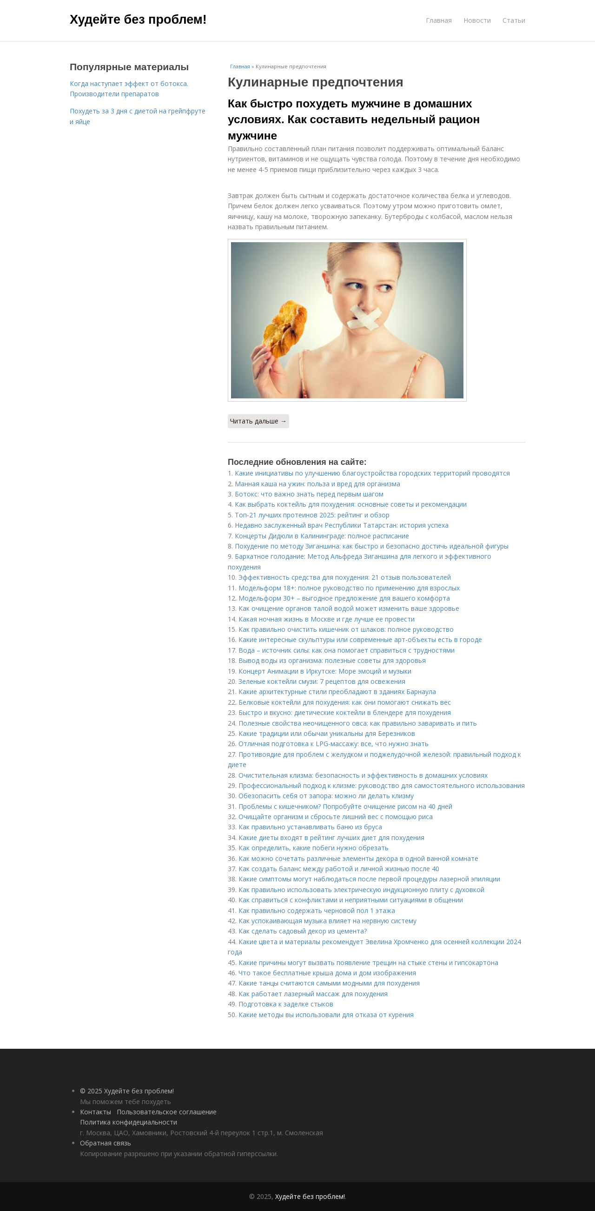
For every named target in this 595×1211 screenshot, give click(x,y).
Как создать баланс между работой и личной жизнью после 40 (338, 868)
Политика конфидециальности (128, 1122)
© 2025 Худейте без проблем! (127, 1090)
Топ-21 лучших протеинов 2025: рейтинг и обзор (312, 514)
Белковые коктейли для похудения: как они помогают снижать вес (344, 702)
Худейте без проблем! (138, 19)
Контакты (95, 1111)
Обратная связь (105, 1142)
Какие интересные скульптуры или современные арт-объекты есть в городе (360, 639)
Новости (477, 20)
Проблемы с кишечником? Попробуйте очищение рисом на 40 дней (345, 806)
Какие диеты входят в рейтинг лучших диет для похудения (331, 837)
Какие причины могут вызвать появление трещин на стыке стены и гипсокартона (368, 962)
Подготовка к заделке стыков (285, 1003)
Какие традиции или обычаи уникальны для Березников (326, 733)
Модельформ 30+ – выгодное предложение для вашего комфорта (344, 598)
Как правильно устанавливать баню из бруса (310, 826)
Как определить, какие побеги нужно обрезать (313, 847)
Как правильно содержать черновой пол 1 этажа (316, 910)
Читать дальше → (258, 421)
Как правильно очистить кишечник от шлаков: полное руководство (346, 629)
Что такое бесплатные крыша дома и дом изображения (327, 972)
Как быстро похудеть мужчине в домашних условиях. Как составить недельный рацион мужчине (354, 119)
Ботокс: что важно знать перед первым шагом (309, 494)
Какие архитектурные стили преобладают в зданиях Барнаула (337, 691)
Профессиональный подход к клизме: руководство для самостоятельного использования (381, 785)
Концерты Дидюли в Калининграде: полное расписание (322, 535)
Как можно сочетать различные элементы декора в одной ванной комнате (358, 858)
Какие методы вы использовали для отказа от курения (326, 1014)
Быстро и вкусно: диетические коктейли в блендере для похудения (344, 712)
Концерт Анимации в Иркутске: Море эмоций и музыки (324, 671)
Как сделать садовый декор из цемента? (302, 930)
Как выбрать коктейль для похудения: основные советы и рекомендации (351, 504)
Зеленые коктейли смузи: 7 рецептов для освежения (321, 681)
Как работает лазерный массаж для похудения (313, 993)
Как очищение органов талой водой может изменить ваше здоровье (348, 608)
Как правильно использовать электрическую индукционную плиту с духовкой (361, 889)
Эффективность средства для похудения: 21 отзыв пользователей (344, 577)
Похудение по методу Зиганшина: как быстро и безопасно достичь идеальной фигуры (372, 546)
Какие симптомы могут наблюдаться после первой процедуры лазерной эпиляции (369, 878)
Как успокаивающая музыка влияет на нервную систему (327, 920)
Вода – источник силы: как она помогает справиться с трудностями (346, 650)
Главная (439, 20)
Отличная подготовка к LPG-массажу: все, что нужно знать (333, 743)
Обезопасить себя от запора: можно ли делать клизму (326, 795)
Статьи (513, 20)
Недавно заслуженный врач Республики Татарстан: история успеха (342, 525)
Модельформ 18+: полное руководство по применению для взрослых (349, 587)
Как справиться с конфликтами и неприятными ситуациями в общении (350, 899)
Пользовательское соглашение (167, 1111)
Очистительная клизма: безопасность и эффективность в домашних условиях (363, 775)
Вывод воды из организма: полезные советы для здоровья (332, 660)
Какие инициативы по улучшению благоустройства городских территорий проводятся (372, 473)
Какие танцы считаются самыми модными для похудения (329, 983)
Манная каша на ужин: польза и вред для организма (317, 483)
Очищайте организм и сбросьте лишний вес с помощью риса (335, 816)
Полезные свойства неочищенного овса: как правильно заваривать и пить (357, 723)
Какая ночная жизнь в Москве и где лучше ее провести (326, 619)
